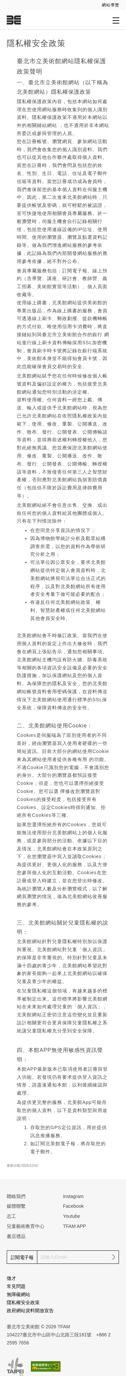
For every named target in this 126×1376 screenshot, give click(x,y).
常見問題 (16, 1286)
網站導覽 (110, 5)
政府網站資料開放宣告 (30, 1310)
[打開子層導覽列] (116, 20)
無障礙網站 (18, 1294)
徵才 (11, 1278)
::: (4, 3)
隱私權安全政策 (23, 1302)
